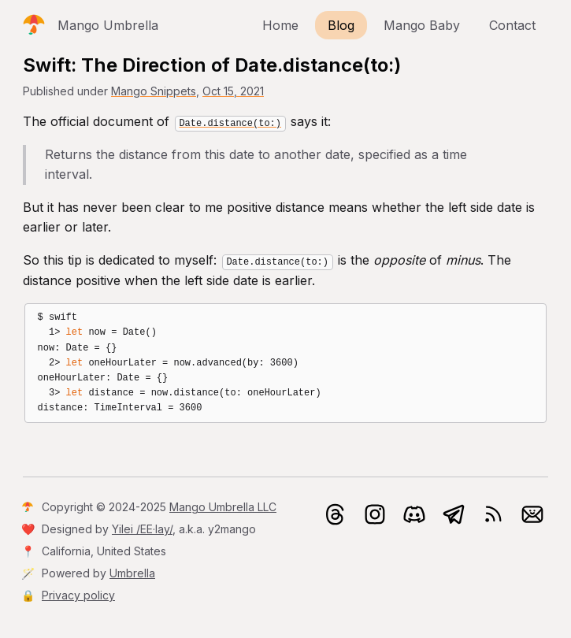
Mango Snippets (153, 91)
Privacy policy (78, 595)
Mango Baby (422, 25)
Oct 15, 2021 (233, 91)
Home (280, 25)
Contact (512, 25)
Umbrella (132, 573)
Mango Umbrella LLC (222, 507)
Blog (341, 25)
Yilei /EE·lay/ (142, 529)
